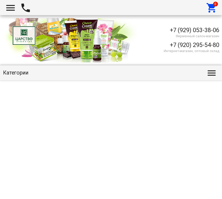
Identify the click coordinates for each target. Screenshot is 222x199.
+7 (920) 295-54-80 (194, 45)
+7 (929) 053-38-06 (194, 30)
